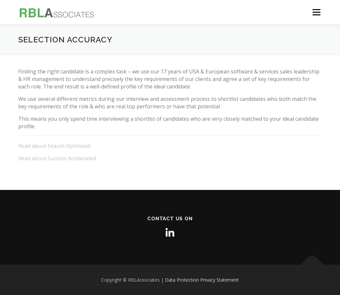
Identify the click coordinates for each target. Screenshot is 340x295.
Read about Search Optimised (54, 145)
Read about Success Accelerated (57, 158)
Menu (316, 12)
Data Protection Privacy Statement (202, 280)
